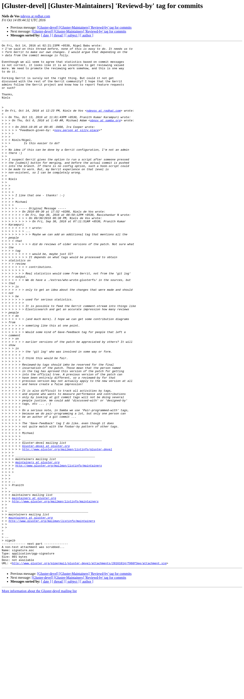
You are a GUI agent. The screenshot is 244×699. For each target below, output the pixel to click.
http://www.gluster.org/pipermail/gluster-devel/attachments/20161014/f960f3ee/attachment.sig (89, 667)
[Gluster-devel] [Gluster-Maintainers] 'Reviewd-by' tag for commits (84, 27)
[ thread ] (58, 35)
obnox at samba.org (105, 136)
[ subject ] (72, 35)
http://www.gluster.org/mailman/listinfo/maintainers (58, 550)
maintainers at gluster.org (37, 546)
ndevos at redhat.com (35, 16)
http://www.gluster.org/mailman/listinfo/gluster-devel (67, 530)
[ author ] (86, 35)
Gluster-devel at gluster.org (46, 527)
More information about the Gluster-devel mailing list (39, 695)
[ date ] (46, 35)
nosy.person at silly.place (76, 148)
